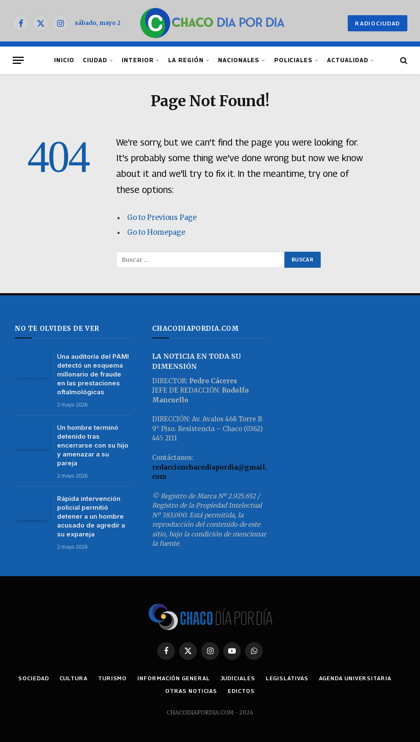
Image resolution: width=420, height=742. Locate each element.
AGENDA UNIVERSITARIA (355, 678)
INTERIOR (138, 60)
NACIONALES (238, 60)
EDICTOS (241, 690)
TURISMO (112, 678)
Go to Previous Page (161, 217)
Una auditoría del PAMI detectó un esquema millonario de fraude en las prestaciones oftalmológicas (93, 374)
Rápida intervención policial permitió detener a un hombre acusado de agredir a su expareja (91, 516)
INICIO (64, 60)
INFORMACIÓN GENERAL (173, 678)
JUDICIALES (238, 678)
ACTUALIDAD (347, 60)
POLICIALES (293, 60)
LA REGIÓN (186, 60)
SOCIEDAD (33, 678)
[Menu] (18, 60)
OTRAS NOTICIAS (191, 690)
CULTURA (73, 678)
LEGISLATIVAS (287, 678)
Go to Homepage (156, 232)
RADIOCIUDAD (377, 23)
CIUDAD (95, 60)
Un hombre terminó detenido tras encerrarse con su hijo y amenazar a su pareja (92, 445)
